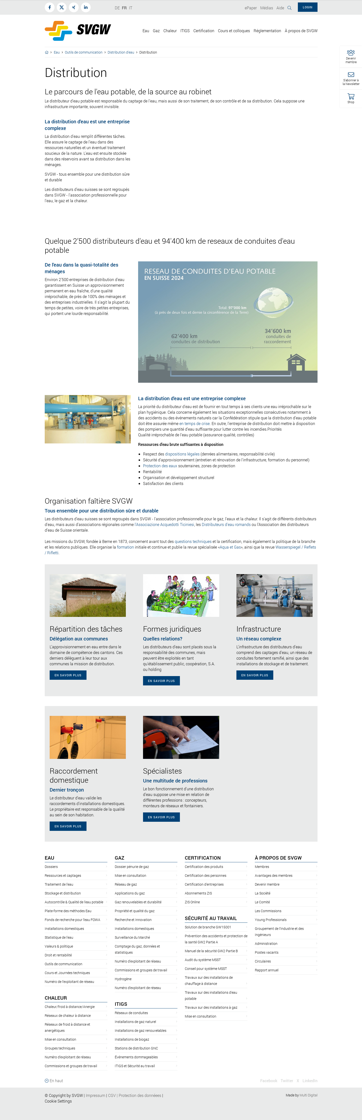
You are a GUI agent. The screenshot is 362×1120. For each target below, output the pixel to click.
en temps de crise (194, 423)
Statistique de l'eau (59, 937)
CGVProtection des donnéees (134, 1095)
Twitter (287, 1080)
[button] (351, 57)
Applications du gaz (130, 893)
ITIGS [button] (185, 30)
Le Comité (262, 902)
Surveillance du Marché (132, 937)
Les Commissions (268, 910)
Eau (57, 52)
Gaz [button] (156, 30)
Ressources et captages (63, 875)
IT (130, 7)
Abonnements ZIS (198, 893)
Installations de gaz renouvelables (140, 1030)
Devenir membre (267, 884)
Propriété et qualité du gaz (135, 910)
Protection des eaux (160, 465)
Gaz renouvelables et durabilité (138, 902)
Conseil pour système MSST (206, 968)
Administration (266, 943)
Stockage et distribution (63, 893)
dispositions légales (182, 453)
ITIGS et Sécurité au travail (135, 1065)
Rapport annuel (266, 970)
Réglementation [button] (267, 30)
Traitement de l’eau (59, 884)
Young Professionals (271, 919)
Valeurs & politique (59, 946)
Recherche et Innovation (133, 919)
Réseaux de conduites (131, 1012)
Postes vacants (266, 952)
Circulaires (263, 961)
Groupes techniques (60, 1048)
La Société (262, 893)
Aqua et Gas (230, 547)
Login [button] (308, 7)
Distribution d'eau (121, 52)
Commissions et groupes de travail (71, 1065)
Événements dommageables (136, 1057)
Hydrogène (123, 979)
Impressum (95, 1095)
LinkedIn (310, 1080)
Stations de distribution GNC (136, 1048)
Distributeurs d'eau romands (226, 524)
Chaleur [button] (170, 30)
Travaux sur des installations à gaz (211, 1007)
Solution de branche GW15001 (208, 927)
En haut (54, 1080)
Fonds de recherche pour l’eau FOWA (72, 919)
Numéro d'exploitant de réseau (138, 961)
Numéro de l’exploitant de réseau (69, 981)
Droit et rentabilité (58, 955)
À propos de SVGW (278, 857)
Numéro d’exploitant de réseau (68, 1057)
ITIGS (121, 1004)
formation (125, 547)
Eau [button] (146, 30)
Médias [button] (266, 7)
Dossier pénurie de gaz (132, 866)
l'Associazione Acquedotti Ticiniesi (164, 524)
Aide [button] (280, 7)
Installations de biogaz (132, 1039)
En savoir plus (68, 675)
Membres (262, 866)
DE (117, 7)
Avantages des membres (273, 875)
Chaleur (56, 997)
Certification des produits (204, 866)
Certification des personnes (205, 875)
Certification (203, 857)
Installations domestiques (64, 928)
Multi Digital (309, 1095)
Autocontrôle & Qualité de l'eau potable (74, 902)
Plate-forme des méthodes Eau (68, 910)
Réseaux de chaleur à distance (68, 1015)
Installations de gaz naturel (135, 1021)
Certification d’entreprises (204, 884)
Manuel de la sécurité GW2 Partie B (211, 951)
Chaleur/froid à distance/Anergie (70, 1006)
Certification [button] (203, 30)
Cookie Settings (58, 1101)
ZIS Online (192, 902)
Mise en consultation (60, 1039)
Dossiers (51, 866)
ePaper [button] (251, 7)
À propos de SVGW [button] (301, 30)
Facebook (268, 1080)
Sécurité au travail (211, 918)
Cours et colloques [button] (234, 30)
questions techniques (193, 541)
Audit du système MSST (203, 959)
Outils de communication (83, 52)
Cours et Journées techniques (67, 972)
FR (124, 7)
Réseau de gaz (126, 884)
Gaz (119, 857)
